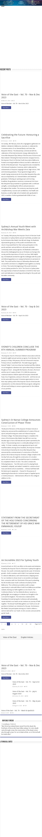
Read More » (6, 107)
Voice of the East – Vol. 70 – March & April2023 (17, 710)
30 (30, 624)
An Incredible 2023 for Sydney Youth (20, 560)
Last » (3, 629)
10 (22, 624)
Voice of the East (9, 637)
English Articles (27, 637)
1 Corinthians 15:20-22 (8, 724)
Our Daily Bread (8, 721)
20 (26, 624)
